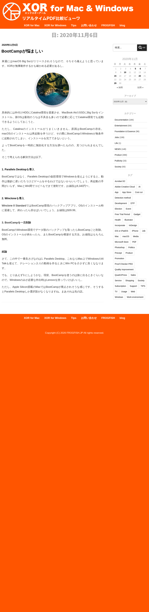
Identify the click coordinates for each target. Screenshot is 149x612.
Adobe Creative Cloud (125, 187)
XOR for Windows (55, 25)
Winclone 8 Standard (14, 205)
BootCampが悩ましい (22, 51)
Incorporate (120, 225)
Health (118, 220)
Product (118, 155)
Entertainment (121, 125)
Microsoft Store (121, 242)
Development (121, 203)
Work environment (135, 297)
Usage (124, 291)
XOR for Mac (32, 25)
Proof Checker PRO (124, 264)
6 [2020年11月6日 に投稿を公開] (140, 69)
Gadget (137, 214)
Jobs (117, 137)
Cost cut (138, 192)
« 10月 (120, 87)
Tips (73, 25)
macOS (125, 236)
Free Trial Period (122, 214)
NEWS (118, 149)
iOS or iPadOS (121, 231)
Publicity (118, 161)
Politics (131, 247)
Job (143, 231)
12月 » (140, 87)
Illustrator (128, 220)
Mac (117, 236)
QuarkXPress (121, 275)
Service (118, 280)
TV (116, 291)
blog (122, 25)
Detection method (123, 198)
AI (139, 187)
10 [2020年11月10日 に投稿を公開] (125, 72)
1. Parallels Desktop (14, 169)
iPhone (135, 231)
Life (116, 143)
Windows (119, 297)
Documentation (121, 120)
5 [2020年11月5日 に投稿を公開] (135, 69)
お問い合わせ (89, 25)
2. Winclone (9, 198)
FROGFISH (108, 25)
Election (118, 209)
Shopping (129, 280)
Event (128, 209)
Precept (118, 253)
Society (118, 167)
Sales (133, 275)
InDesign (133, 225)
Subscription (120, 286)
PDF (134, 242)
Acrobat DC (120, 181)
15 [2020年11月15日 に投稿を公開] (115, 76)
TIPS (143, 286)
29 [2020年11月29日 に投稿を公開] (115, 83)
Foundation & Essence (125, 131)
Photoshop (120, 247)
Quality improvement (124, 269)
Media (136, 236)
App (116, 192)
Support (133, 286)
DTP (133, 203)
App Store (126, 192)
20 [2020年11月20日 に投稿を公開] (140, 76)
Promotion (119, 258)
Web (133, 291)
